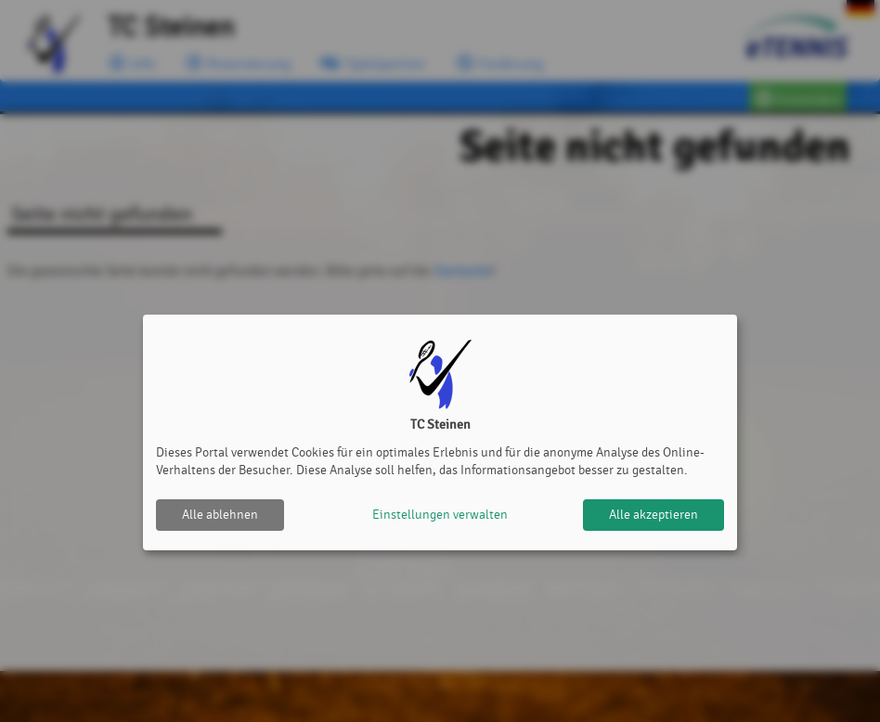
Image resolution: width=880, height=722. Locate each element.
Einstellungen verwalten (440, 515)
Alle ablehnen (220, 515)
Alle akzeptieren (653, 515)
